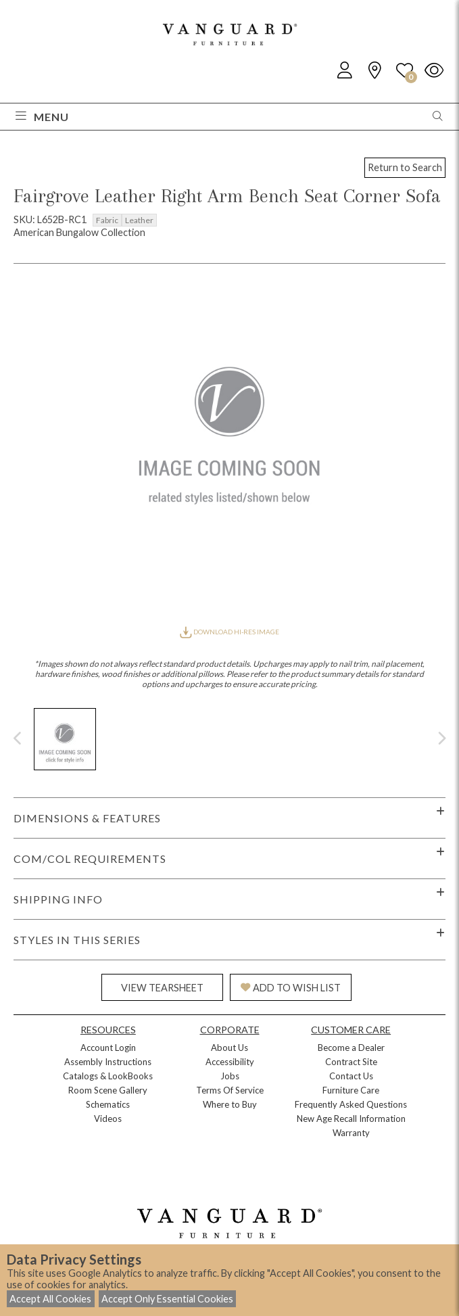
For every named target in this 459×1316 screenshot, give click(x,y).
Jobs (229, 1076)
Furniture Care (350, 1090)
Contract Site (351, 1061)
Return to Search (405, 167)
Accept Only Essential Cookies (167, 1299)
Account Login (108, 1047)
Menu (42, 116)
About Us (229, 1047)
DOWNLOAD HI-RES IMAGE (229, 632)
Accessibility (230, 1061)
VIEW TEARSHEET (162, 987)
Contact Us (351, 1076)
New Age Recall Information (351, 1118)
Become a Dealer (351, 1047)
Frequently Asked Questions (351, 1104)
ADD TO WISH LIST (291, 987)
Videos (108, 1118)
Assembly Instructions (107, 1061)
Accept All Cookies (50, 1299)
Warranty (351, 1132)
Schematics (108, 1104)
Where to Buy (230, 1104)
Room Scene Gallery (107, 1090)
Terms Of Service (230, 1090)
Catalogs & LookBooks (108, 1076)
